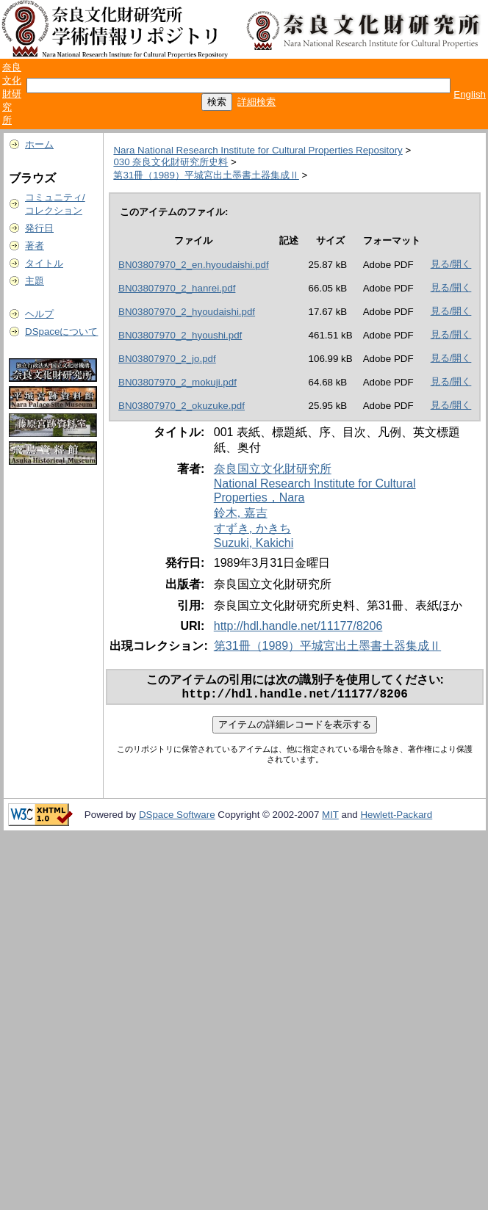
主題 (34, 280)
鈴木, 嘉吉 (241, 513)
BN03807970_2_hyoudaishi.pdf (186, 311)
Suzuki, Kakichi (254, 543)
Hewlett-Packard (396, 817)
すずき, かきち (252, 528)
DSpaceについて (61, 331)
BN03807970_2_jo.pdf (167, 358)
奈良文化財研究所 (11, 94)
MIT (330, 817)
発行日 (39, 227)
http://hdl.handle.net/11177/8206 (298, 626)
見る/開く (451, 263)
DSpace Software (177, 817)
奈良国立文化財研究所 (272, 469)
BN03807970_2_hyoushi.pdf (180, 335)
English (469, 94)
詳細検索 (256, 101)
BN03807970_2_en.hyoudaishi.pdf (193, 264)
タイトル (44, 263)
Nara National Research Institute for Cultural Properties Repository (257, 150)
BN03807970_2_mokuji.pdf (177, 382)
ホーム (39, 144)
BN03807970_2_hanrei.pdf (176, 288)
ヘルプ (39, 313)
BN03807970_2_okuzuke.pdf (181, 405)
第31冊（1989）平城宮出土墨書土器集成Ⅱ (205, 175)
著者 (34, 245)
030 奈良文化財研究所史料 (170, 161)
